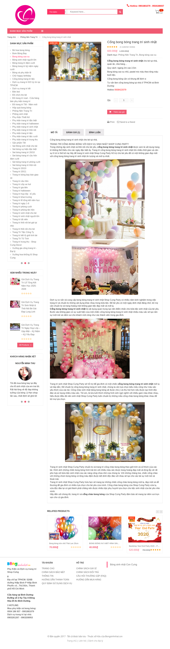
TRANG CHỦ (48, 568)
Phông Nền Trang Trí (29, 37)
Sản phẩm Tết (19, 143)
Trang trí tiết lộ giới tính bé (24, 235)
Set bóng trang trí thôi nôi (24, 165)
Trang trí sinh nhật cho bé (24, 213)
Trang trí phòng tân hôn (23, 210)
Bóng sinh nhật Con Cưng (123, 564)
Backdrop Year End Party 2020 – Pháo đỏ (146, 546)
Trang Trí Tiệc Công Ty (23, 232)
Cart (161, 13)
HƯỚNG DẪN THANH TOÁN (55, 579)
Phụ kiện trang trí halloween (25, 124)
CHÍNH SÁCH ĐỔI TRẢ (87, 572)
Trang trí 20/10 (19, 168)
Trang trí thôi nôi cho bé (23, 229)
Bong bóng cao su (147, 55)
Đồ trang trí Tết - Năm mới (24, 104)
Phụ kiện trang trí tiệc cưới (25, 136)
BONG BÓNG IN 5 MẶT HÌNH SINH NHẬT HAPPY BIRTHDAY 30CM (117, 543)
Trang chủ (11, 37)
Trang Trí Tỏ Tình (20, 238)
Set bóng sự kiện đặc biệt (24, 149)
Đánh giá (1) (73, 132)
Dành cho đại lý (95, 640)
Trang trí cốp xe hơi (21, 184)
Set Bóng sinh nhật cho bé (24, 146)
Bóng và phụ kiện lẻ (21, 72)
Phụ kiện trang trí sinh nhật (25, 127)
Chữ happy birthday (21, 76)
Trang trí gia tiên (20, 187)
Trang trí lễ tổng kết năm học (26, 200)
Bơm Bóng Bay (19, 53)
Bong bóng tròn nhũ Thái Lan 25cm (63, 543)
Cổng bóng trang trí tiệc (23, 79)
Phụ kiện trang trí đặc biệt (24, 120)
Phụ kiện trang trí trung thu (25, 139)
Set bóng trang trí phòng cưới (26, 162)
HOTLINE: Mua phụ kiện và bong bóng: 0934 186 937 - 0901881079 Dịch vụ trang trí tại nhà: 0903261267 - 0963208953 (21, 611)
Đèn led (16, 92)
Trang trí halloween (21, 191)
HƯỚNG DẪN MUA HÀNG (88, 579)
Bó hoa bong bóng (21, 50)
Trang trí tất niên (20, 219)
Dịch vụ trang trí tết (21, 88)
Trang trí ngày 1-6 (20, 203)
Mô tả (54, 132)
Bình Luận (94, 132)
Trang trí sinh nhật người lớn (25, 216)
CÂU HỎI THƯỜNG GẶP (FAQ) (91, 576)
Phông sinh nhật (20, 114)
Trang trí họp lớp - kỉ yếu (24, 194)
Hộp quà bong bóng (21, 108)
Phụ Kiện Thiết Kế (21, 117)
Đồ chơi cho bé (19, 95)
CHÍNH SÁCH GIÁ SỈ (86, 568)
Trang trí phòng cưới (22, 207)
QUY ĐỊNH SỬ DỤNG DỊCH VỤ (57, 583)
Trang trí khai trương (22, 197)
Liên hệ (82, 640)
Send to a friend (126, 122)
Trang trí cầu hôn (20, 181)
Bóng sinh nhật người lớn (24, 60)
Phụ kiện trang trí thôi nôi (24, 130)
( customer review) (127, 47)
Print (110, 122)
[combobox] (57, 11)
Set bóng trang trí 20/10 (23, 152)
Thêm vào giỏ (119, 112)
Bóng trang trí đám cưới (23, 63)
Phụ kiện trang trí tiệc (22, 133)
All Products (24, 345)
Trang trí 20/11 (19, 171)
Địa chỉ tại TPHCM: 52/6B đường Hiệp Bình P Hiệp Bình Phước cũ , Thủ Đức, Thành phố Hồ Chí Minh (22, 582)
